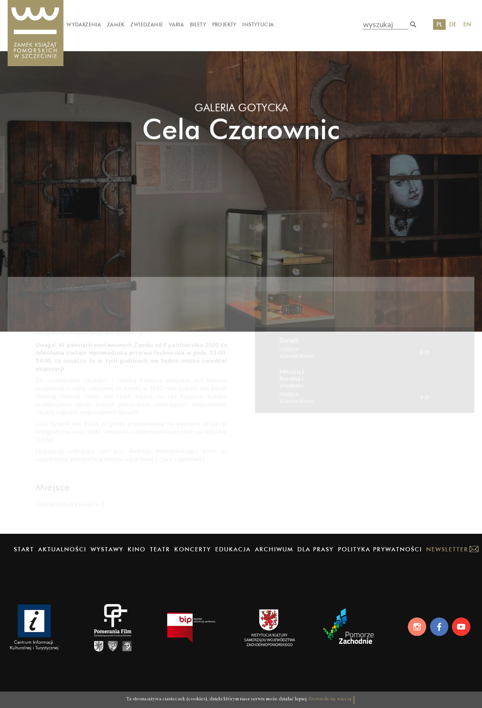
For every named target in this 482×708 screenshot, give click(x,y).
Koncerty (192, 549)
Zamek (116, 24)
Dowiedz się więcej (315, 694)
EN (467, 24)
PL (439, 24)
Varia (176, 24)
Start (24, 549)
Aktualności (62, 549)
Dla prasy (315, 549)
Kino (137, 549)
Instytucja (258, 24)
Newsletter (447, 549)
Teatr (160, 549)
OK (355, 694)
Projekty (224, 24)
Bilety (198, 24)
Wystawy (107, 549)
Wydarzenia (84, 24)
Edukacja (233, 549)
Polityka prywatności (380, 549)
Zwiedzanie (146, 24)
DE (452, 24)
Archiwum (274, 549)
